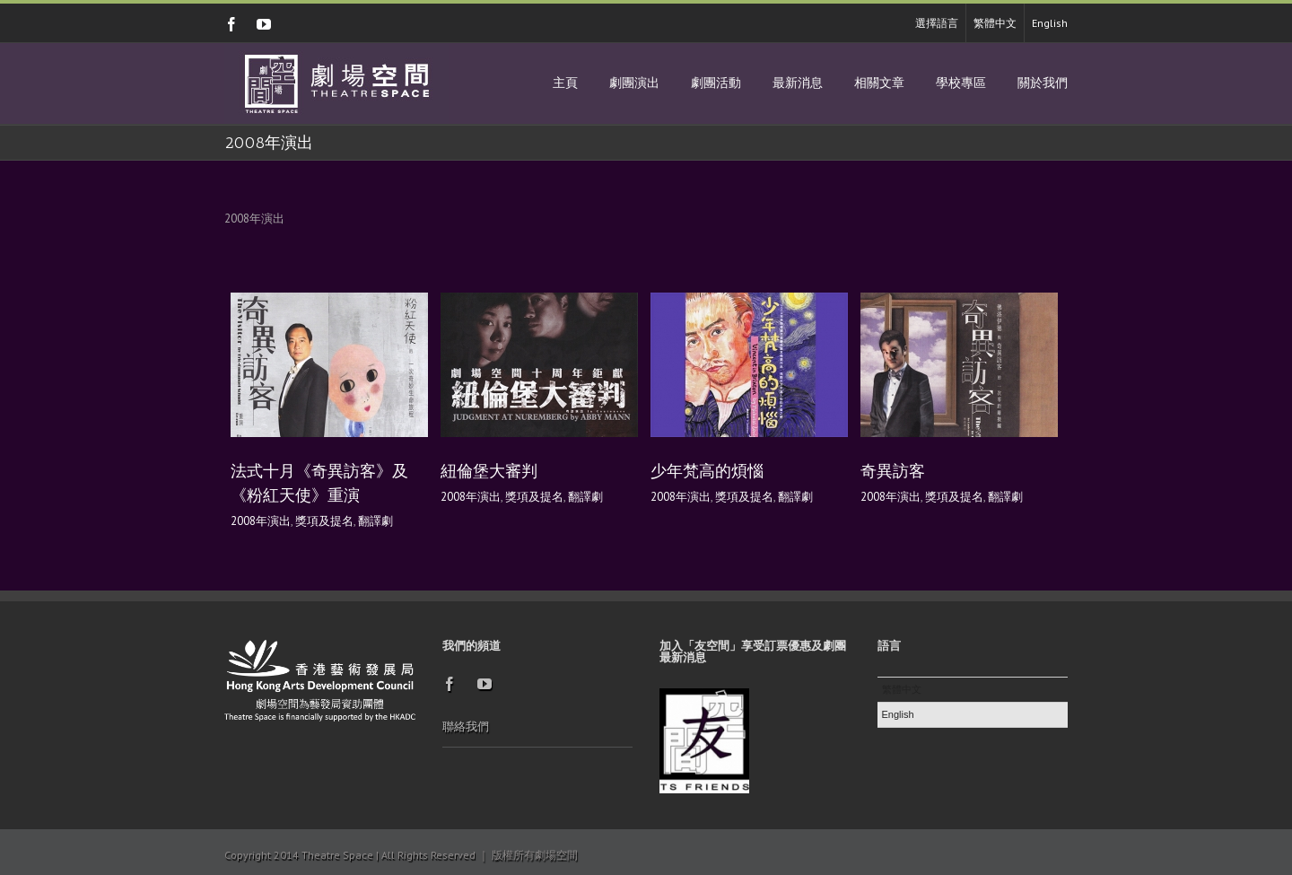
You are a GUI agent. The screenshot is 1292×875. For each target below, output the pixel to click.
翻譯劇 (375, 521)
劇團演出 (634, 83)
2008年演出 (261, 521)
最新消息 (798, 83)
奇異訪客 (892, 471)
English (1050, 23)
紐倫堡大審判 (489, 471)
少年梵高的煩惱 (707, 471)
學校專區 (961, 83)
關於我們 (1042, 83)
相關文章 (879, 83)
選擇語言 (936, 23)
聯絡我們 (465, 726)
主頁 (565, 83)
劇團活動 (716, 83)
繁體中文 (995, 23)
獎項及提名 (324, 521)
